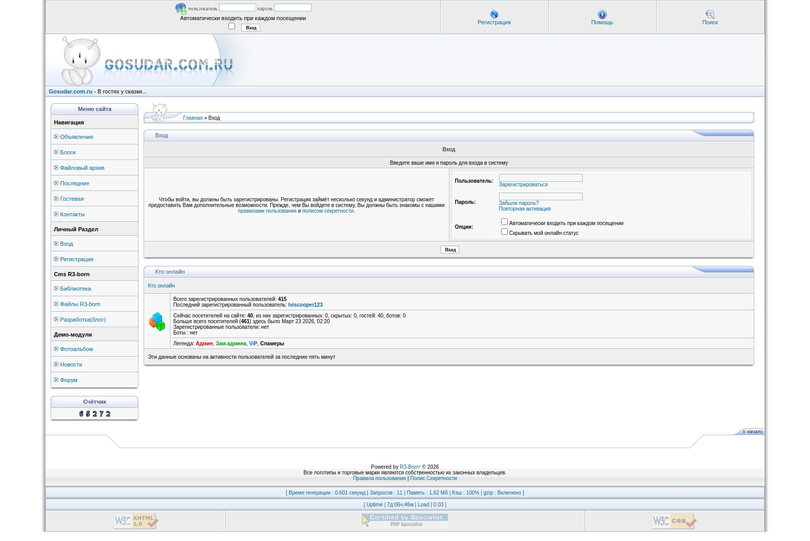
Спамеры (272, 343)
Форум (68, 380)
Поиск (710, 22)
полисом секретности (327, 211)
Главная (192, 118)
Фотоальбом (76, 349)
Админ (204, 343)
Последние (74, 183)
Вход (66, 244)
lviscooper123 (305, 305)
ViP (253, 343)
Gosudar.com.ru (70, 91)
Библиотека (75, 288)
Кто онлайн (161, 286)
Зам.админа (231, 343)
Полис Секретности (433, 478)
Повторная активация (525, 209)
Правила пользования (379, 478)
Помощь (602, 22)
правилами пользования (267, 211)
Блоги (67, 152)
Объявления (76, 137)
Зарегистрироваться (523, 184)
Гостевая (72, 199)
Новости (71, 364)
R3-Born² (410, 467)
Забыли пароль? (519, 203)
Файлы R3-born (80, 304)
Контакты (72, 214)
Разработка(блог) (82, 319)
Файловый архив (82, 168)
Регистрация (494, 22)
